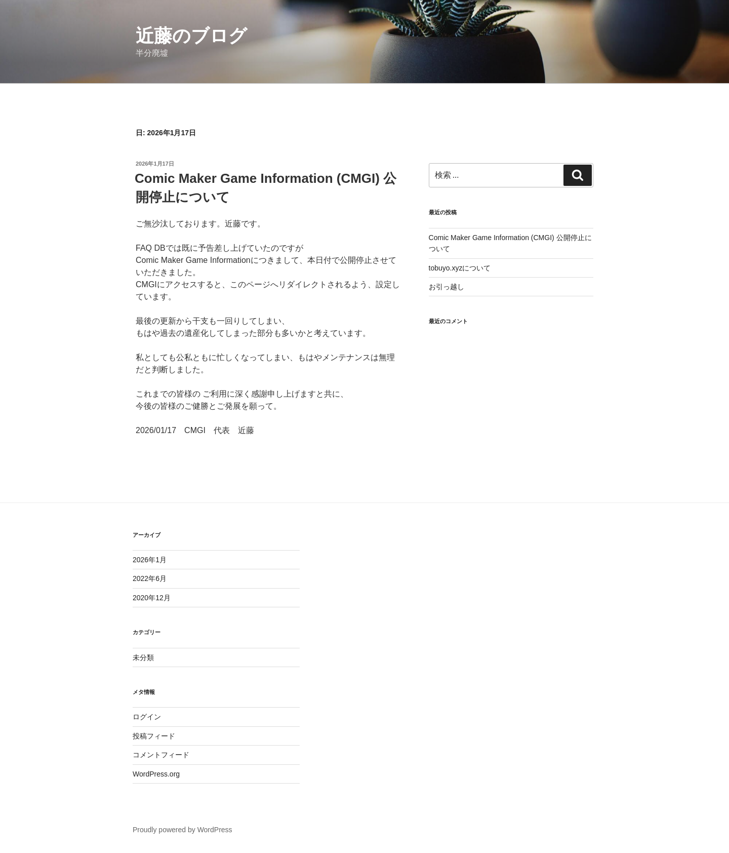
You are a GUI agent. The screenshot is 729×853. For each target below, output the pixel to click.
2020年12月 (152, 598)
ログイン (147, 717)
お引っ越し (446, 287)
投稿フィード (154, 736)
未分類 (143, 657)
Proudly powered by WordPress (182, 830)
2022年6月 (150, 578)
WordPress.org (156, 774)
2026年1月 (150, 560)
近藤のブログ (191, 35)
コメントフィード (161, 755)
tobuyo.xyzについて (460, 268)
